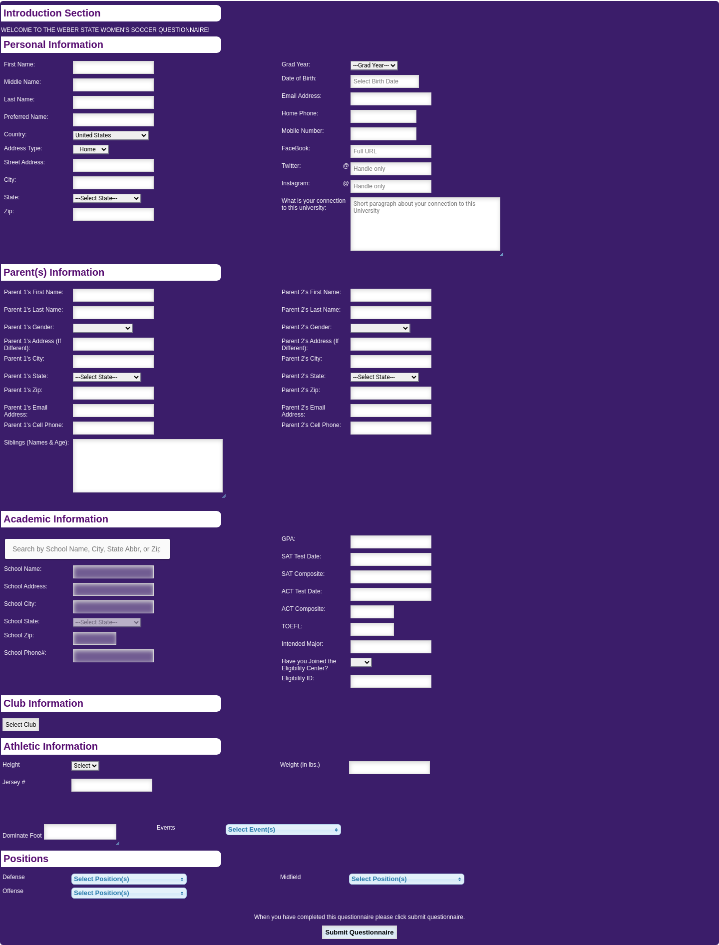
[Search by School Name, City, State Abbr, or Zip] (87, 549)
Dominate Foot (22, 835)
